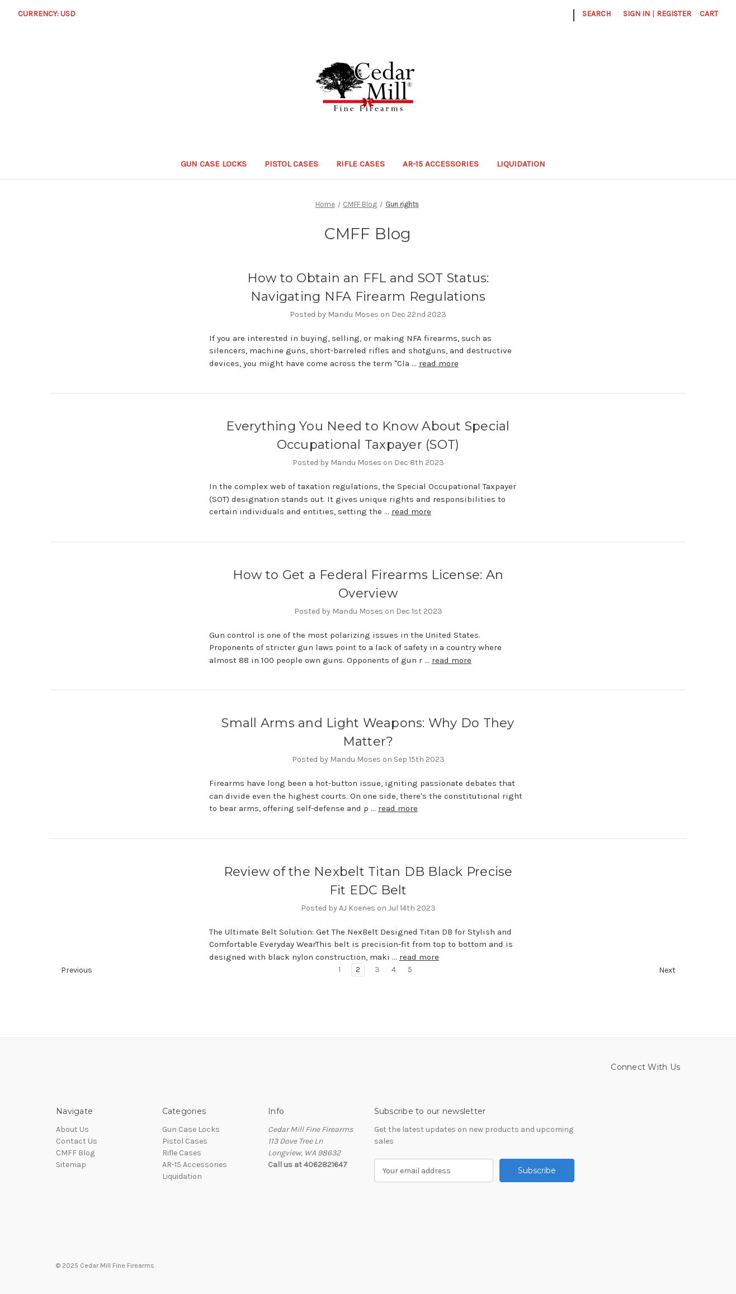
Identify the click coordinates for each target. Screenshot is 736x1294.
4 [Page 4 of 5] (393, 969)
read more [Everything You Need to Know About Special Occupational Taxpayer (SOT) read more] (411, 511)
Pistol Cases (291, 164)
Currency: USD (50, 13)
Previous (71, 970)
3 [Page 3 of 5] (377, 969)
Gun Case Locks (214, 164)
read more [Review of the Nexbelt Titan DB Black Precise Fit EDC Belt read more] (419, 957)
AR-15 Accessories (441, 164)
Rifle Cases (360, 164)
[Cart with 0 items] (708, 13)
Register (674, 13)
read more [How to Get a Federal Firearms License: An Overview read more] (451, 660)
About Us (72, 1129)
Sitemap (71, 1164)
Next (672, 970)
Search (596, 13)
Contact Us (76, 1141)
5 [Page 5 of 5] (410, 969)
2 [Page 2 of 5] (358, 969)
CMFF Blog (75, 1153)
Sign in (636, 13)
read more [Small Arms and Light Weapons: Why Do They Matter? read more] (398, 808)
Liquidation (526, 164)
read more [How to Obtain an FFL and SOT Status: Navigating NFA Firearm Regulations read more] (439, 363)
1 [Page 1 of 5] (339, 969)
